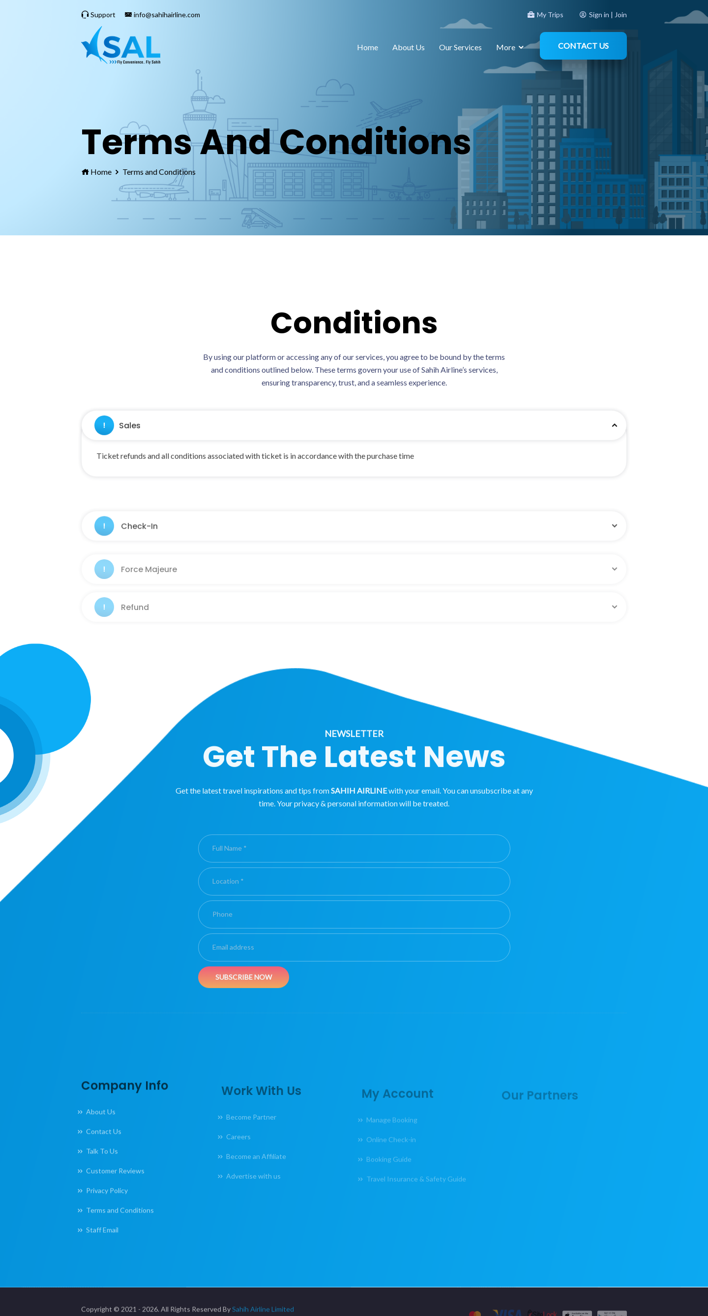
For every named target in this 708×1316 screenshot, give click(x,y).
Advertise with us (253, 1186)
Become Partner (251, 1127)
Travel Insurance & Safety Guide (416, 1187)
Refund (121, 617)
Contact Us (583, 45)
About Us (408, 47)
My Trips (545, 14)
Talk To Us (102, 1166)
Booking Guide (389, 1167)
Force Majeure (135, 579)
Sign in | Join (603, 14)
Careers (238, 1147)
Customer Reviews (115, 1186)
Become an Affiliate (256, 1166)
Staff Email (102, 1245)
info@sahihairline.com (162, 14)
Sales (117, 446)
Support (98, 14)
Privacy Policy (107, 1206)
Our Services (460, 47)
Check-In (126, 541)
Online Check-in (391, 1147)
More (505, 47)
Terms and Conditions (159, 171)
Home (367, 47)
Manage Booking (391, 1127)
